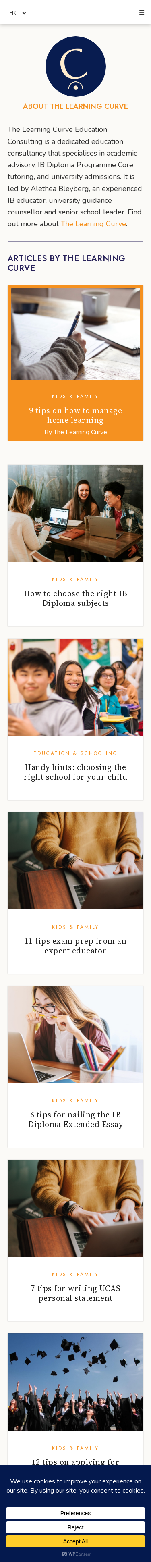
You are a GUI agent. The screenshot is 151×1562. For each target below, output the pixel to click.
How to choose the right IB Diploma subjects (76, 598)
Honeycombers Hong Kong (75, 12)
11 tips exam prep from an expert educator (76, 945)
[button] (141, 13)
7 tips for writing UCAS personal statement (76, 1293)
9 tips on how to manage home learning (75, 415)
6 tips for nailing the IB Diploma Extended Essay (75, 1119)
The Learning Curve (93, 224)
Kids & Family (75, 396)
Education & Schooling (75, 753)
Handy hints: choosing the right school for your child (76, 771)
